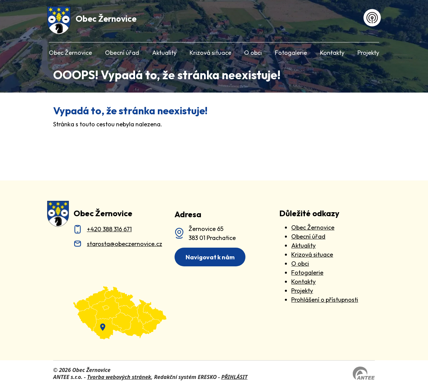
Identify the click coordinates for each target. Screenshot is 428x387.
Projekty (368, 52)
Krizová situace (210, 52)
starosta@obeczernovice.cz (124, 244)
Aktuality (164, 52)
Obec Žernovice (70, 52)
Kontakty (332, 52)
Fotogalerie (291, 52)
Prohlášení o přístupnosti (324, 299)
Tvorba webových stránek (119, 377)
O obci (253, 52)
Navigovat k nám (210, 257)
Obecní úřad (122, 52)
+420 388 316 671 (109, 229)
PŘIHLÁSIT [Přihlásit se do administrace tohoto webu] (234, 377)
